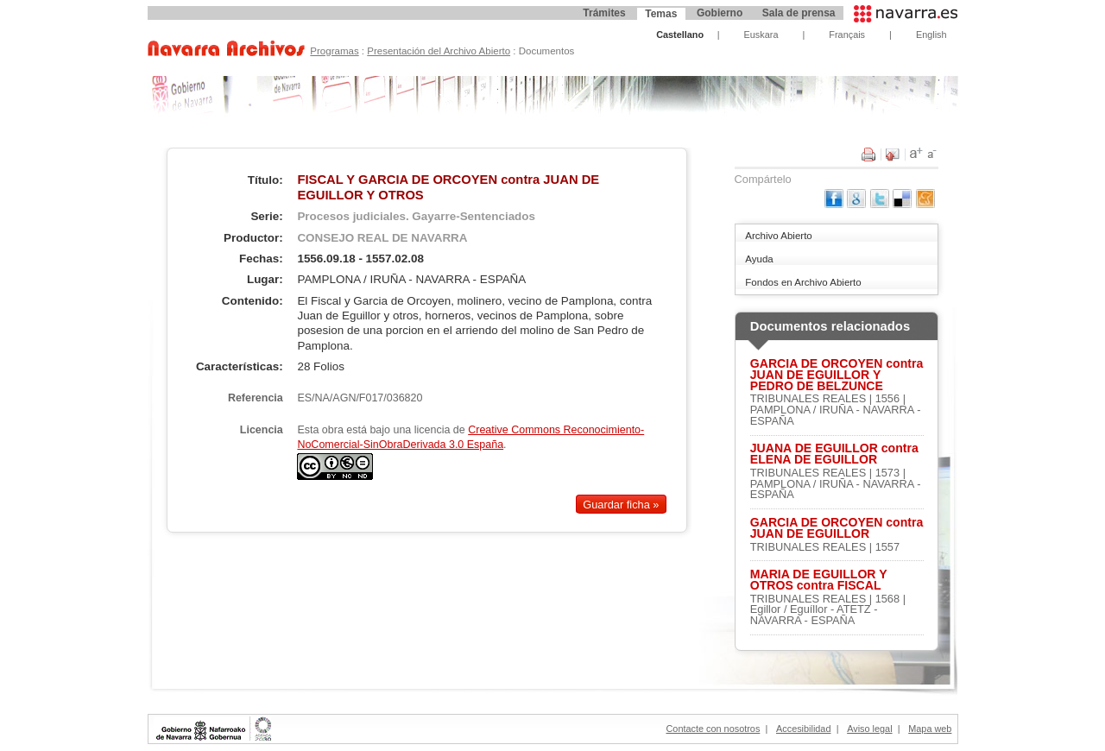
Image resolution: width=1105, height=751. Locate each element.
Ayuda (759, 259)
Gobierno (719, 13)
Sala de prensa (799, 13)
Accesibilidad (803, 728)
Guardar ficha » (621, 503)
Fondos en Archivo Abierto (803, 282)
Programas (334, 51)
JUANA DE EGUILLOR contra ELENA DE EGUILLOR (834, 454)
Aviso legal (869, 728)
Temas (661, 14)
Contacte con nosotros (713, 728)
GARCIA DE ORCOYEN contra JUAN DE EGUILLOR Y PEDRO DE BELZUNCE (837, 374)
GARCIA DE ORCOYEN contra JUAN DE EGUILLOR (837, 528)
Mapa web (929, 728)
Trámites (604, 13)
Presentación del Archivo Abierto (438, 51)
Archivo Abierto (778, 235)
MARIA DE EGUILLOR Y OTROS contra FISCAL (818, 580)
